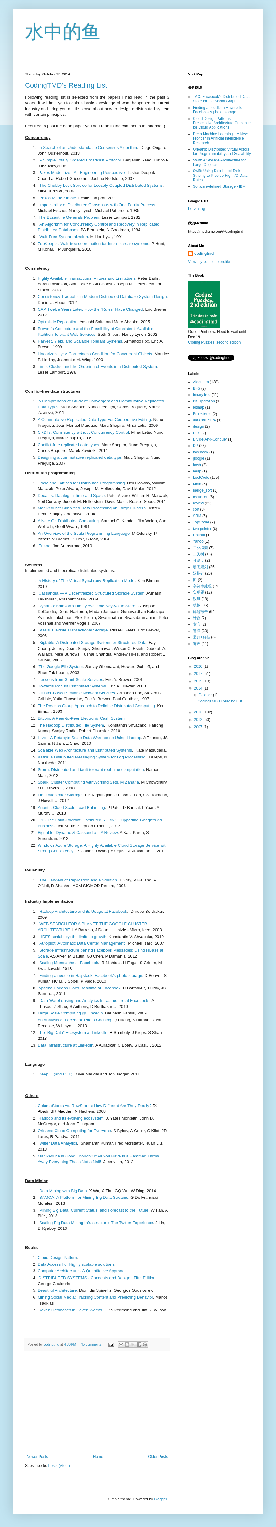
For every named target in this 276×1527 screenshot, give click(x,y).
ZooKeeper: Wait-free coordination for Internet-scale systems (93, 243)
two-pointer (202, 529)
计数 (196, 618)
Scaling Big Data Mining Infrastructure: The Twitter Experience (96, 1222)
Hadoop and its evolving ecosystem (71, 1118)
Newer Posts (37, 1456)
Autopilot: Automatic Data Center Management (82, 943)
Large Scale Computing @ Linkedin (70, 1013)
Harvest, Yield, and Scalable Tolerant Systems (80, 341)
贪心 (196, 624)
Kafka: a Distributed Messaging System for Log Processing (92, 757)
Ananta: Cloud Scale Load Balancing (71, 807)
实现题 (198, 592)
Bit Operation (204, 401)
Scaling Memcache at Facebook (68, 962)
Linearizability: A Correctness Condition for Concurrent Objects (95, 353)
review (198, 503)
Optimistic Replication (57, 321)
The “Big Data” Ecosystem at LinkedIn (72, 1032)
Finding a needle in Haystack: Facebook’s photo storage (90, 975)
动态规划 (200, 567)
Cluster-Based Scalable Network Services (77, 693)
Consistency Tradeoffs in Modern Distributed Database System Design (102, 296)
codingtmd (204, 253)
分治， (198, 560)
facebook (200, 452)
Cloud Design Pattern (57, 1257)
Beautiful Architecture (57, 1290)
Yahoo (198, 541)
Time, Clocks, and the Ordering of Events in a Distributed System (97, 366)
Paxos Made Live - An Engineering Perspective (82, 172)
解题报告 (200, 612)
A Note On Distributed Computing (68, 520)
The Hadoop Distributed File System (71, 725)
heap (197, 471)
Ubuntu (199, 535)
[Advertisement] (97, 1403)
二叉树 (198, 554)
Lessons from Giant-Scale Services (71, 679)
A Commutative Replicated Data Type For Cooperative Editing (94, 419)
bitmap (198, 407)
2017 (199, 674)
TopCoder (201, 522)
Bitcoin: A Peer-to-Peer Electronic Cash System (81, 718)
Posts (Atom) (59, 1465)
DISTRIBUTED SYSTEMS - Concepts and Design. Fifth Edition (97, 1277)
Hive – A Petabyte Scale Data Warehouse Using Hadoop (89, 737)
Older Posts (158, 1456)
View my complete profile (209, 261)
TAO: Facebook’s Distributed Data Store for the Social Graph (221, 98)
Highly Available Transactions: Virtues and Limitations (86, 278)
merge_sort (202, 490)
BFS (196, 388)
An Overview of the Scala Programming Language (84, 533)
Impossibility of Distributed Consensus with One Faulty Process (97, 204)
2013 (199, 712)
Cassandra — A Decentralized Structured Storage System (92, 593)
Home (98, 1456)
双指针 (198, 573)
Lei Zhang (196, 209)
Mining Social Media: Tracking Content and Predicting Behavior (95, 1297)
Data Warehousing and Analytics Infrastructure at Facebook (93, 1000)
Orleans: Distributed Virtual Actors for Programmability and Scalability (222, 151)
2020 (199, 666)
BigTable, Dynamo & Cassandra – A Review (78, 832)
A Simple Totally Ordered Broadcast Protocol (80, 160)
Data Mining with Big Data (63, 1190)
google (198, 458)
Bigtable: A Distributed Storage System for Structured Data (92, 642)
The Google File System (61, 666)
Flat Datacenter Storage (60, 795)
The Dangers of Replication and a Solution (78, 880)
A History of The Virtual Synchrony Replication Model (87, 580)
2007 (199, 727)
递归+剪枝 (201, 637)
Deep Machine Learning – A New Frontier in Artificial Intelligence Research (220, 138)
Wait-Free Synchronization (63, 236)
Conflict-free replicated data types (68, 444)
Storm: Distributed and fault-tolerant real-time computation (91, 769)
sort (196, 509)
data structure (204, 420)
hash (197, 465)
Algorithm (201, 382)
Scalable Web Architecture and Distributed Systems (85, 750)
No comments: (91, 1344)
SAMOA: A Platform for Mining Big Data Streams (83, 1197)
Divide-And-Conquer (210, 439)
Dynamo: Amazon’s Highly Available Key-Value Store (87, 606)
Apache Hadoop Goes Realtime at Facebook (80, 988)
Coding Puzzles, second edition (214, 342)
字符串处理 (202, 586)
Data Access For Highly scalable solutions (76, 1264)
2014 (199, 688)
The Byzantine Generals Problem (69, 217)
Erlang (44, 546)
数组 (196, 599)
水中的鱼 (62, 31)
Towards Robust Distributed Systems (72, 686)
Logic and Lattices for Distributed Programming (82, 483)
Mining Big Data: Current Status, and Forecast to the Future (93, 1210)
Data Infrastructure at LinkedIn (65, 1045)
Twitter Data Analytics (57, 1143)
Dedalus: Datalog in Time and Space (71, 495)
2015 (199, 681)
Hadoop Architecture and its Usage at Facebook (83, 911)
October (206, 695)
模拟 (196, 605)
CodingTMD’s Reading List (66, 85)
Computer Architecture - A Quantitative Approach (82, 1271)
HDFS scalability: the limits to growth (72, 936)
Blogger (160, 1499)
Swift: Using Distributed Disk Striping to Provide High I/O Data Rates (220, 175)
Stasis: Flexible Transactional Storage (73, 630)
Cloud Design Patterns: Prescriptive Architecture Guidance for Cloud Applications (222, 123)
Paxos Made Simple (57, 198)
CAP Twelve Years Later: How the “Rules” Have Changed (90, 309)
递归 (196, 631)
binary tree (202, 394)
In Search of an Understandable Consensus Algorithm (88, 147)
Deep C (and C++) (55, 1074)
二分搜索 (200, 548)
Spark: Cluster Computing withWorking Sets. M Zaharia (88, 782)
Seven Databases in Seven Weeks (70, 1310)
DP (195, 445)
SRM (197, 516)
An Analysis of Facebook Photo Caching (74, 1020)
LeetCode (201, 477)
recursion (200, 497)
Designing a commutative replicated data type (79, 457)
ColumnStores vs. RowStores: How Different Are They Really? (94, 1105)
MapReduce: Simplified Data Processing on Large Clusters (92, 508)
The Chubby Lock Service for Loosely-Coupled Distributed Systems (101, 185)
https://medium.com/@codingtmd (215, 231)
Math (197, 484)
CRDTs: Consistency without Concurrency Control (83, 432)
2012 (199, 720)
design (198, 426)
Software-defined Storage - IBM (219, 186)
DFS (196, 433)
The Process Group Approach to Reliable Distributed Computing (96, 705)
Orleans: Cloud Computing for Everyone (74, 1130)
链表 (196, 643)
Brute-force (202, 414)
